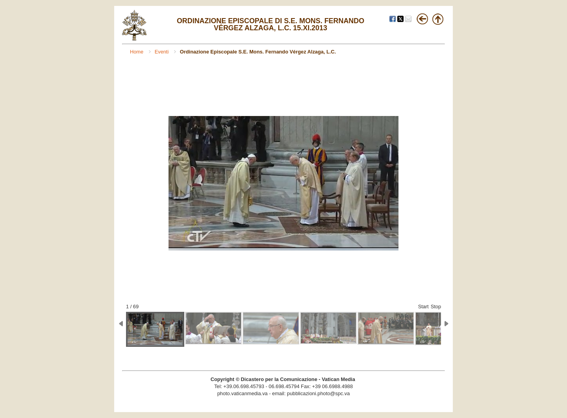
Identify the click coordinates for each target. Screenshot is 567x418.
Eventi (162, 52)
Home (137, 52)
